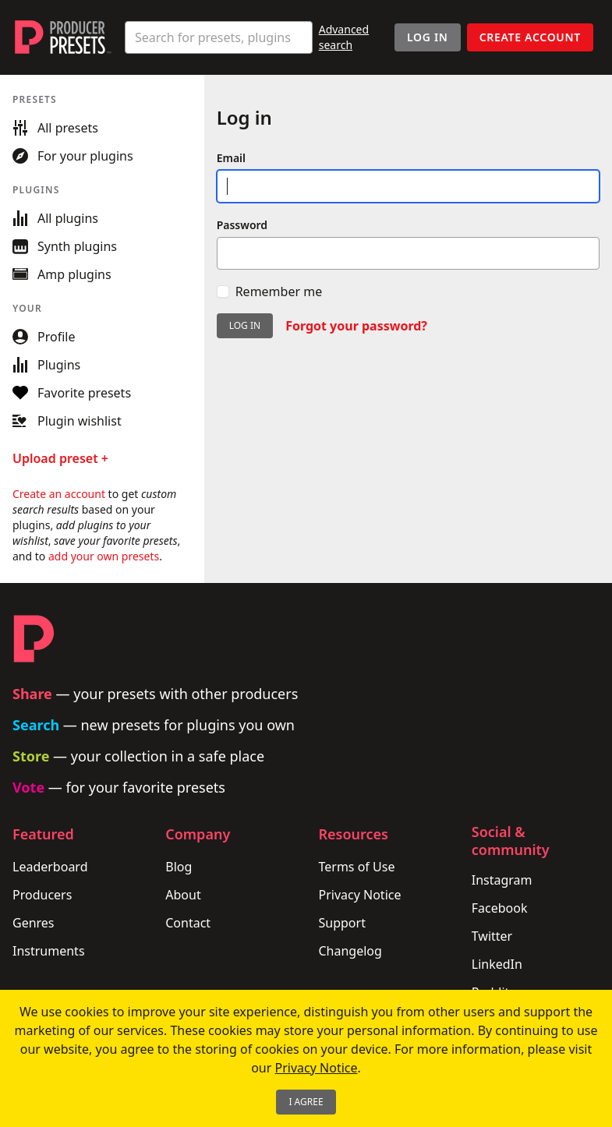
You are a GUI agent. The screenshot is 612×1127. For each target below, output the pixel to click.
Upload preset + (60, 458)
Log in (244, 325)
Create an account (58, 493)
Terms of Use (357, 866)
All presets (55, 127)
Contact (187, 922)
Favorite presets (71, 392)
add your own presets (103, 556)
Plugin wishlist (67, 420)
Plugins (46, 364)
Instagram (502, 880)
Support (342, 922)
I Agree (305, 1101)
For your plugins (72, 155)
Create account (530, 37)
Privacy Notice (360, 894)
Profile (43, 336)
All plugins (55, 218)
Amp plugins (61, 274)
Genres (33, 922)
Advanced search (344, 37)
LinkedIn (497, 964)
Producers (42, 894)
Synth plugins (64, 246)
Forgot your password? (356, 325)
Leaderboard (49, 866)
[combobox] (219, 37)
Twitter (492, 936)
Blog (178, 866)
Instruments (48, 950)
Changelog (350, 950)
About (182, 894)
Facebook (500, 908)
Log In (427, 37)
